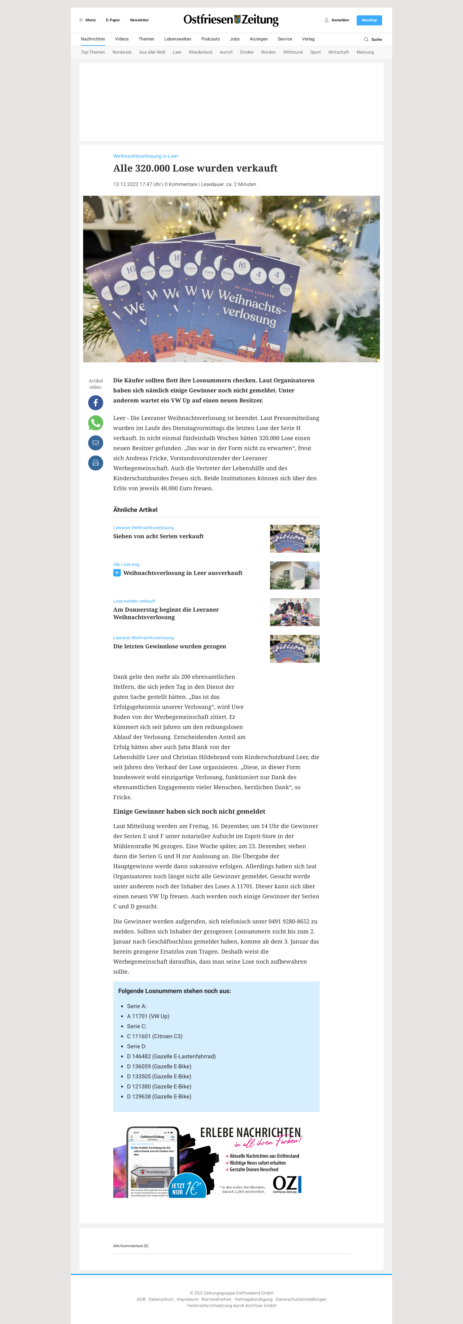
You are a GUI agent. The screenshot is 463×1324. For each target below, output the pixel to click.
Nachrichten (93, 39)
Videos (122, 39)
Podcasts (210, 39)
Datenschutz (161, 1299)
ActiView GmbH (260, 1305)
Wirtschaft (338, 52)
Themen (146, 39)
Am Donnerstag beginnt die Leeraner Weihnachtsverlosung (166, 613)
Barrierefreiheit (217, 1299)
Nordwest (122, 52)
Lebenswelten (177, 39)
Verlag (308, 39)
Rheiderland (200, 52)
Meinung (365, 52)
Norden (268, 52)
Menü (86, 20)
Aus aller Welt (152, 52)
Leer (177, 52)
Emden (247, 52)
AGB (141, 1299)
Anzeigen (259, 39)
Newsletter (139, 20)
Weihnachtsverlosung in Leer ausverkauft (182, 573)
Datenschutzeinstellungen (301, 1299)
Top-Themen (93, 52)
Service (285, 39)
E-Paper (113, 20)
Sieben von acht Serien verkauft (158, 536)
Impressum (188, 1299)
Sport (315, 52)
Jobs (235, 39)
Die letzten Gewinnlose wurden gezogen (169, 646)
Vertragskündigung (254, 1299)
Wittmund (293, 52)
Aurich (226, 52)
